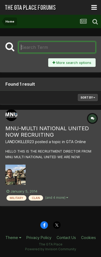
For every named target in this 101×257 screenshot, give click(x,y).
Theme (13, 237)
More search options (72, 62)
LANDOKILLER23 (19, 141)
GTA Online (76, 141)
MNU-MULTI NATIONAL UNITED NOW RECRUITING (47, 131)
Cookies (88, 237)
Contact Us (66, 237)
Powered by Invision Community (50, 249)
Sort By (88, 97)
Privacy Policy (38, 237)
